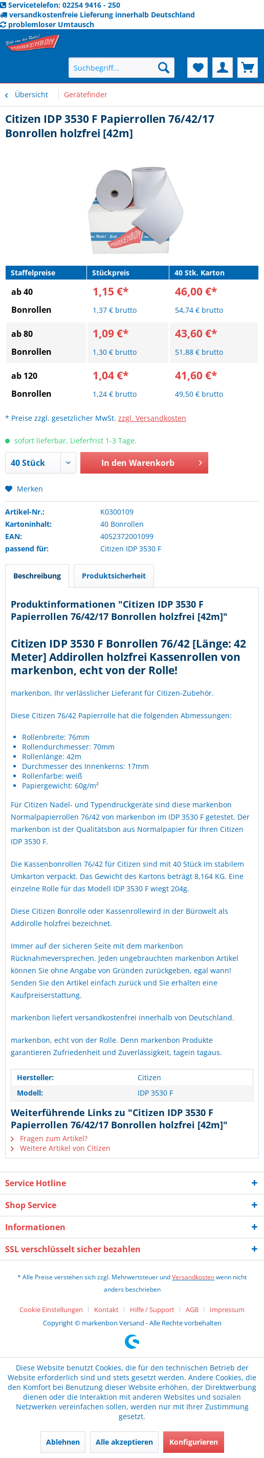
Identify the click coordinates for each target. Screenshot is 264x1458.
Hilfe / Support (152, 1309)
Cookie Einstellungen (51, 1309)
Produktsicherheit (114, 576)
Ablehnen (63, 1442)
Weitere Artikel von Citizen (61, 1148)
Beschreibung (37, 576)
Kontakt (106, 1309)
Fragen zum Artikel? (49, 1138)
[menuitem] (27, 67)
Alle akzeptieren (124, 1442)
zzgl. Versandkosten (152, 418)
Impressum (227, 1309)
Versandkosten (193, 1277)
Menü (27, 66)
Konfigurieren (193, 1442)
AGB (192, 1309)
